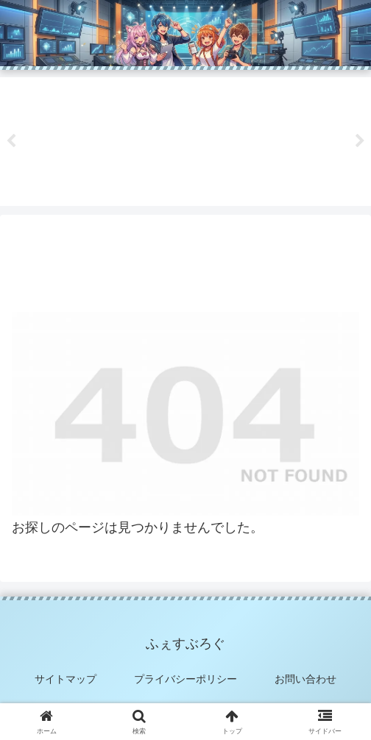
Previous (11, 141)
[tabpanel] (75, 139)
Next (360, 141)
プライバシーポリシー (185, 679)
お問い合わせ (305, 679)
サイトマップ (65, 679)
